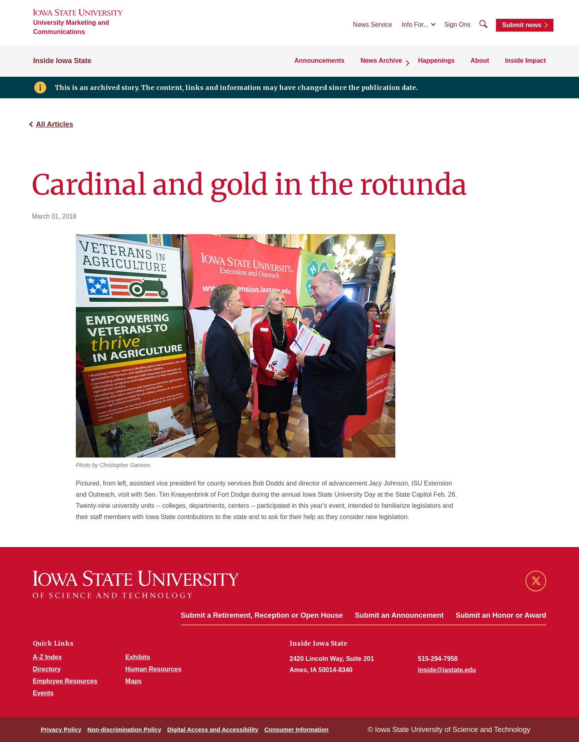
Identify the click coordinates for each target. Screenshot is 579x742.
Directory (47, 669)
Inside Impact (525, 60)
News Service (372, 24)
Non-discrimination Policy (124, 729)
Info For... (415, 24)
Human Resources (153, 669)
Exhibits (137, 657)
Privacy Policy (61, 729)
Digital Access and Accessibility (212, 729)
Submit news (521, 25)
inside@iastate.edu (447, 669)
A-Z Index (47, 657)
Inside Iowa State (62, 61)
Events (43, 693)
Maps (133, 681)
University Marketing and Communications (71, 27)
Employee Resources (65, 681)
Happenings (436, 60)
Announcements (319, 60)
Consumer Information (296, 729)
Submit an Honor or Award (501, 615)
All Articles (54, 124)
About (480, 60)
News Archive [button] (381, 60)
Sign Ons (457, 24)
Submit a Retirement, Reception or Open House (262, 615)
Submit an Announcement (399, 615)
